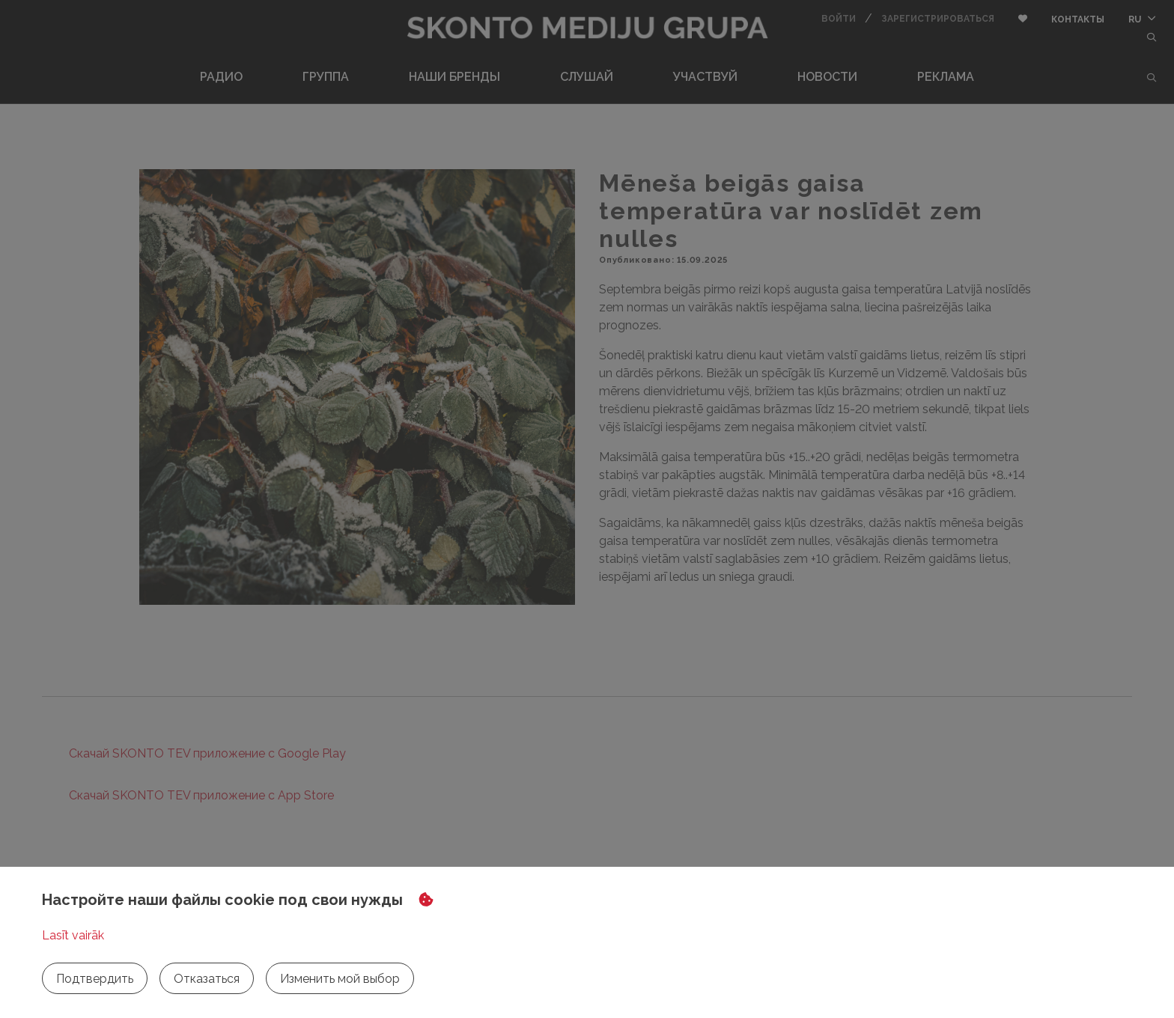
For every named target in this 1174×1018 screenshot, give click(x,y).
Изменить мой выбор (340, 979)
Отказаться (207, 979)
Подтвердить (94, 979)
